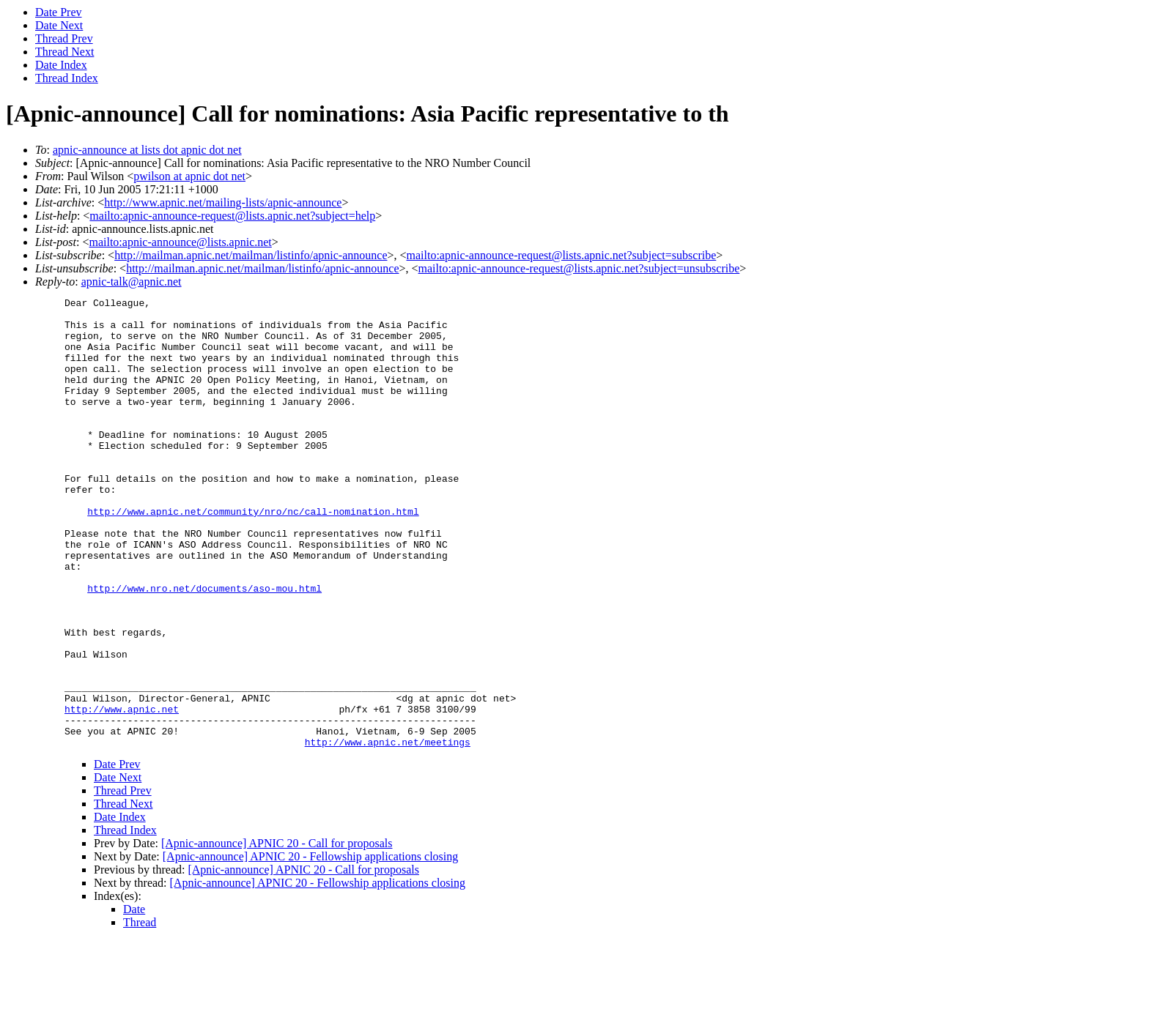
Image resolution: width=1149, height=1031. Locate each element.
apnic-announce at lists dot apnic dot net (147, 150)
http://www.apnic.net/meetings (387, 831)
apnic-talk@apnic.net (131, 281)
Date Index (61, 65)
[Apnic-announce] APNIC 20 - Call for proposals (277, 933)
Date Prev (58, 12)
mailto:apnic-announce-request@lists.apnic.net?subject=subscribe (562, 255)
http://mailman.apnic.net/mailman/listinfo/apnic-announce (250, 255)
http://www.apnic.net (121, 792)
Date (134, 999)
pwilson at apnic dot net (189, 176)
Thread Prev (64, 38)
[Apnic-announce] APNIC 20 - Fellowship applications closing (311, 946)
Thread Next (64, 51)
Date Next (59, 25)
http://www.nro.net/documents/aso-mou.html (204, 647)
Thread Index (66, 78)
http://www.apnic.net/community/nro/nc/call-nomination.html (252, 555)
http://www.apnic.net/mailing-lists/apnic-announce (222, 202)
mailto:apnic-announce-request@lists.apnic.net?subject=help (232, 215)
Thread (139, 1012)
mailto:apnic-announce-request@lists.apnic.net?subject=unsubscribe (579, 268)
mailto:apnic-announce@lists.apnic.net (180, 242)
